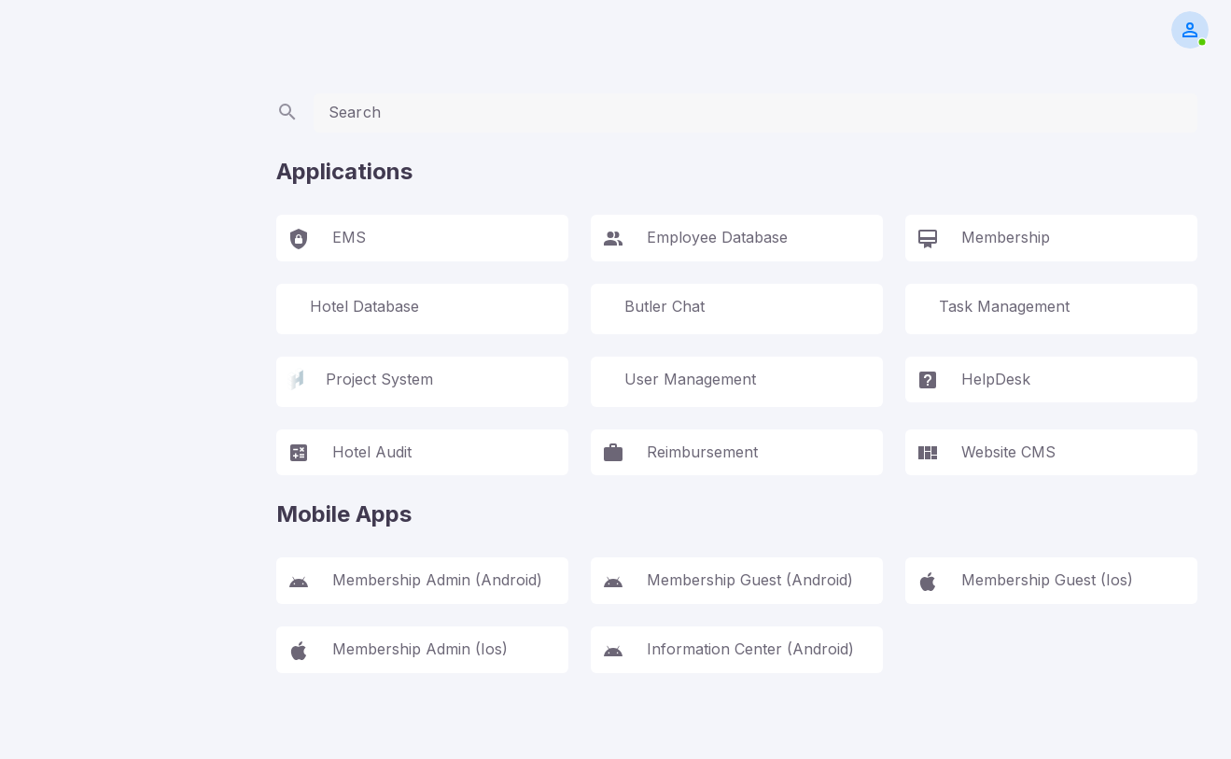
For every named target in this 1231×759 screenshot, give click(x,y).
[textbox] (755, 113)
